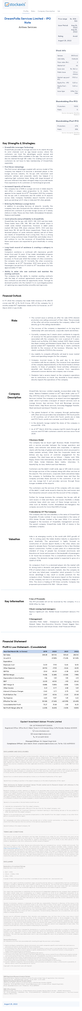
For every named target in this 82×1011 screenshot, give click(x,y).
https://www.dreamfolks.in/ (12, 848)
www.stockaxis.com (41, 731)
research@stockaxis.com (41, 734)
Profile (26, 11)
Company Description (46, 11)
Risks (33, 11)
